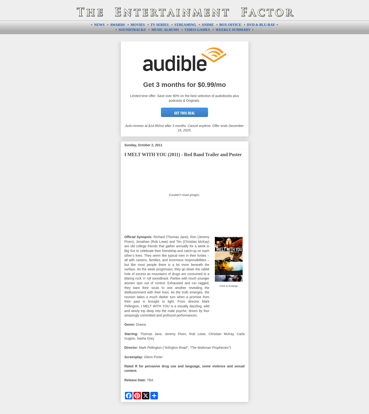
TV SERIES (159, 25)
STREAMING (185, 25)
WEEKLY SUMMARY (233, 30)
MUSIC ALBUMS (165, 30)
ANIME (208, 25)
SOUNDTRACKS (132, 30)
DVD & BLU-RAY (261, 25)
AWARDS (117, 25)
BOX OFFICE (230, 25)
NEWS (99, 25)
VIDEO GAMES (197, 30)
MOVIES (138, 25)
